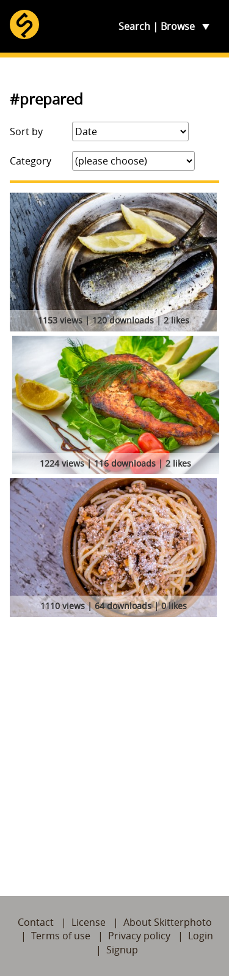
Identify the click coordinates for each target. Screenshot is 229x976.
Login (200, 935)
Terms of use (60, 935)
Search (134, 26)
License (88, 922)
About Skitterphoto (167, 922)
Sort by (26, 131)
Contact (36, 922)
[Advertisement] (114, 742)
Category (30, 161)
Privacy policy (139, 935)
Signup (122, 949)
